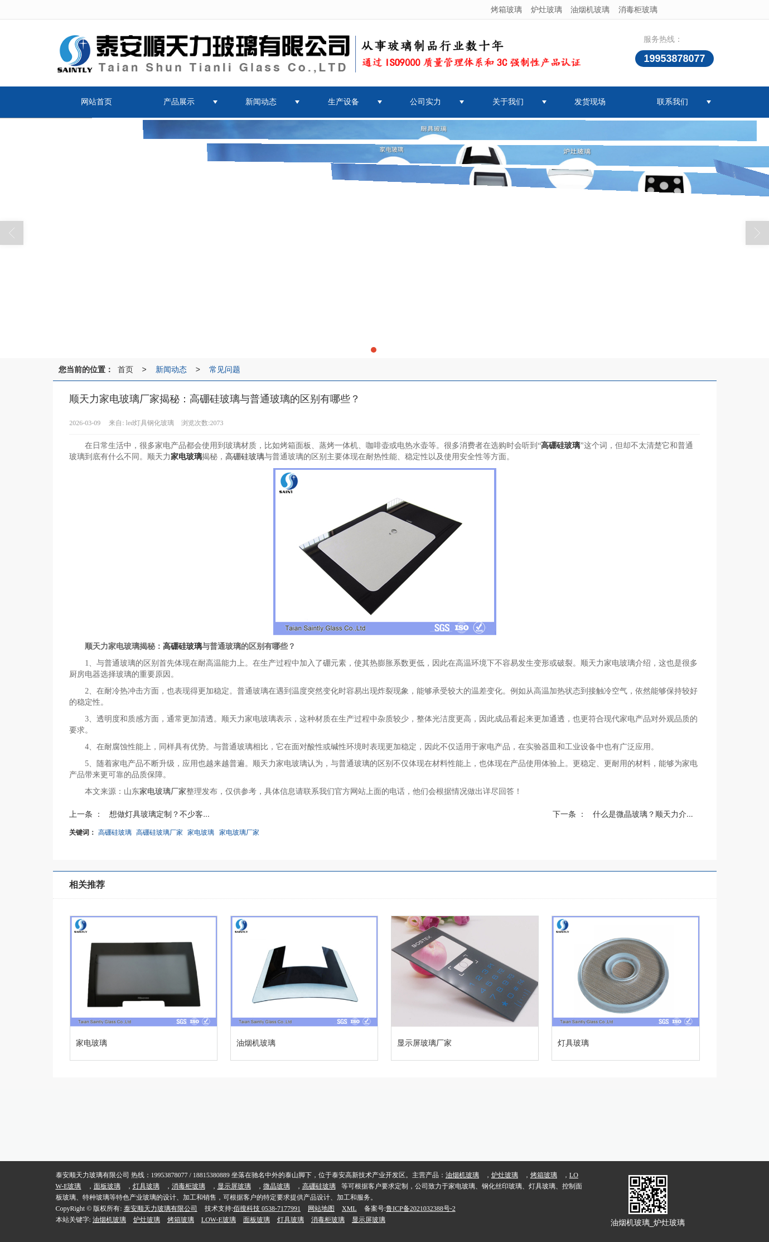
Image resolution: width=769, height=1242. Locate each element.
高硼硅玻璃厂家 (159, 832)
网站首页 (96, 102)
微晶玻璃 (276, 1186)
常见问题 (224, 369)
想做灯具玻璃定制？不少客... (159, 814)
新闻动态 (261, 102)
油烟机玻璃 (590, 9)
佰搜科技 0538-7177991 (267, 1208)
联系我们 (672, 102)
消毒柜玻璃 (637, 9)
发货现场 (590, 102)
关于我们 (508, 102)
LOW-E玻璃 (218, 1220)
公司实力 (425, 102)
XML (349, 1208)
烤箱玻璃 (506, 9)
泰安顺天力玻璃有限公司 (160, 1208)
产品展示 (179, 102)
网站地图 (321, 1208)
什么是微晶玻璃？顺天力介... (643, 814)
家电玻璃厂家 (162, 791)
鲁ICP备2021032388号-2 (421, 1208)
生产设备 (343, 102)
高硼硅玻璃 (244, 456)
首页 (125, 369)
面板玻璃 (107, 1186)
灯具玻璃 (146, 1186)
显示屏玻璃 (234, 1186)
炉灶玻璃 (546, 9)
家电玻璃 (200, 832)
